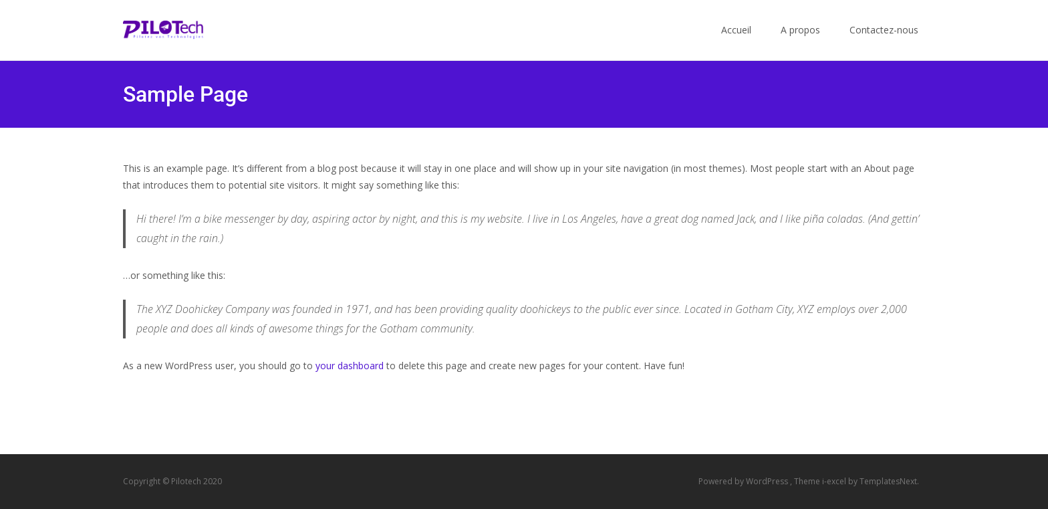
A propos (800, 41)
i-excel (835, 481)
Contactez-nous (883, 41)
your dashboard (349, 365)
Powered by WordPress (744, 481)
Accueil (736, 41)
